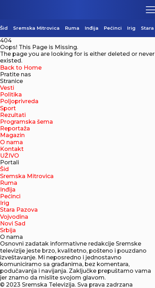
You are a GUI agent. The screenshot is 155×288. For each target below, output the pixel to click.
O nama (11, 142)
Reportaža (15, 128)
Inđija (92, 28)
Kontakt (12, 149)
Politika (11, 94)
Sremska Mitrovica (36, 28)
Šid (4, 28)
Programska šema (26, 121)
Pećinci (113, 28)
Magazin (12, 135)
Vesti (7, 87)
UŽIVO (9, 155)
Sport (8, 108)
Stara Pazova (19, 209)
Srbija (8, 230)
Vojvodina (14, 216)
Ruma (72, 28)
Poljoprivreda (19, 101)
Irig (131, 28)
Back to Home (21, 67)
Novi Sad (12, 223)
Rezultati (13, 115)
